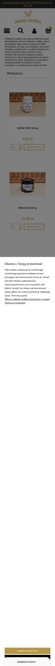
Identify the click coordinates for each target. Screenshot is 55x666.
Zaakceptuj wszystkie (27, 651)
